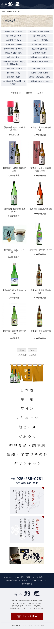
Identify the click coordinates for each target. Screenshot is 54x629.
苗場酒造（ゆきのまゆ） (40, 81)
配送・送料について (29, 577)
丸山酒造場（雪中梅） (14, 44)
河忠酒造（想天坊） (40, 49)
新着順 (40, 93)
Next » (32, 350)
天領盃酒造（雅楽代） (14, 68)
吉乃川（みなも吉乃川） (40, 73)
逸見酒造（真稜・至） (40, 62)
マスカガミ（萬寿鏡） (40, 40)
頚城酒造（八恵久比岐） (40, 57)
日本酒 (17, 12)
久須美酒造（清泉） (40, 44)
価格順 (29, 93)
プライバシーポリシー (37, 580)
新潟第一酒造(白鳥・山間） (40, 77)
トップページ (6, 12)
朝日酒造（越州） (40, 36)
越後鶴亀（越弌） (40, 68)
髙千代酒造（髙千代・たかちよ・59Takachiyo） (14, 63)
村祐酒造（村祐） (14, 73)
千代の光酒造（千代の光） (14, 49)
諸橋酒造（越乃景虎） (14, 53)
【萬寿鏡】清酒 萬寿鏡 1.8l (40, 209)
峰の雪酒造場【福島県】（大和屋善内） (14, 82)
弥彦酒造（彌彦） (14, 57)
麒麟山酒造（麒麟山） (14, 31)
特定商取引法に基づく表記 (16, 580)
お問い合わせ (27, 584)
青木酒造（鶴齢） (14, 77)
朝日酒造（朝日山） (14, 36)
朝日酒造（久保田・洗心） (40, 31)
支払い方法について (11, 577)
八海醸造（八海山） (14, 40)
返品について (44, 577)
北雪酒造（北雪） (40, 53)
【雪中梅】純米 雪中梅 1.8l (40, 250)
